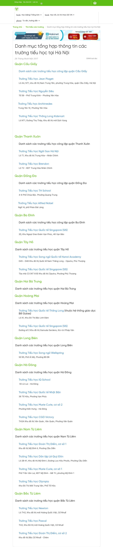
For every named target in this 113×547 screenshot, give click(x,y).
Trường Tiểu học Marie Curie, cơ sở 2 (40, 404)
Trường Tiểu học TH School (35, 190)
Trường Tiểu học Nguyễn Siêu (36, 91)
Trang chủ (17, 27)
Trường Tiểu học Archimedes (35, 104)
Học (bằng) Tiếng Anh (28, 15)
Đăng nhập (18, 2)
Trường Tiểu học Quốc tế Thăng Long (41, 310)
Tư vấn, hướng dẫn (28, 21)
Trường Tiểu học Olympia (34, 481)
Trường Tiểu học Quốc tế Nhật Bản (40, 392)
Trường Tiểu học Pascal (33, 521)
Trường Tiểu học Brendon (34, 164)
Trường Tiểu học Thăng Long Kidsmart (41, 116)
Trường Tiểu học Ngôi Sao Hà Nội (39, 151)
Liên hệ (35, 2)
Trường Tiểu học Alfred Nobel (35, 203)
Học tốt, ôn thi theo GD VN (59, 15)
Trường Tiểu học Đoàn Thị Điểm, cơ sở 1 (42, 444)
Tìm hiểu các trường (35, 27)
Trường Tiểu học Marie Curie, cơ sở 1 (40, 469)
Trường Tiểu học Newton (33, 508)
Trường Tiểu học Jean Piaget (36, 79)
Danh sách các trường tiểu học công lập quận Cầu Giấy (53, 71)
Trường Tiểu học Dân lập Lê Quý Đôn (41, 456)
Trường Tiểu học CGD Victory (36, 417)
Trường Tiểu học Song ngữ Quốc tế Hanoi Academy (50, 257)
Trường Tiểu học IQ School (34, 379)
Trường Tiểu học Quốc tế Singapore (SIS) (43, 230)
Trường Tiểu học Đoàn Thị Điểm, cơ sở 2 (43, 533)
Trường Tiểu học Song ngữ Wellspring (41, 353)
